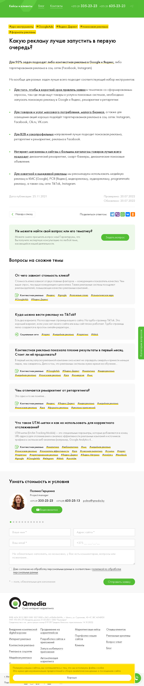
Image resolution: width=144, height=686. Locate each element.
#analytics (107, 455)
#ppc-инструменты (21, 26)
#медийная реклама (63, 334)
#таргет (46, 334)
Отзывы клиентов (116, 629)
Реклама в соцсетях (20, 651)
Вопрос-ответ (114, 642)
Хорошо (72, 677)
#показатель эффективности (54, 451)
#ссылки (109, 451)
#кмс (90, 375)
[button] (10, 522)
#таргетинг (82, 334)
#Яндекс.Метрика (90, 455)
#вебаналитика (70, 447)
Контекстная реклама (21, 645)
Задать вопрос (115, 237)
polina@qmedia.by (93, 500)
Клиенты (79, 645)
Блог (109, 648)
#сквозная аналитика (91, 451)
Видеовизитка (47, 510)
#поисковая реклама (94, 26)
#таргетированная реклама (43, 455)
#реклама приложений (83, 407)
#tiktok (94, 334)
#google (62, 295)
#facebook (121, 455)
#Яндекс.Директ (66, 26)
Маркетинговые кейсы (87, 629)
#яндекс (50, 295)
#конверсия (78, 375)
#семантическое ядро (102, 295)
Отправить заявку (119, 582)
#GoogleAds (44, 26)
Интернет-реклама (20, 639)
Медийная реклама (20, 657)
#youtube (71, 458)
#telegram (48, 458)
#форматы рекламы (22, 32)
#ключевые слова (79, 295)
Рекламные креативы (118, 635)
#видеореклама (106, 371)
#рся (66, 375)
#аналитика (88, 371)
